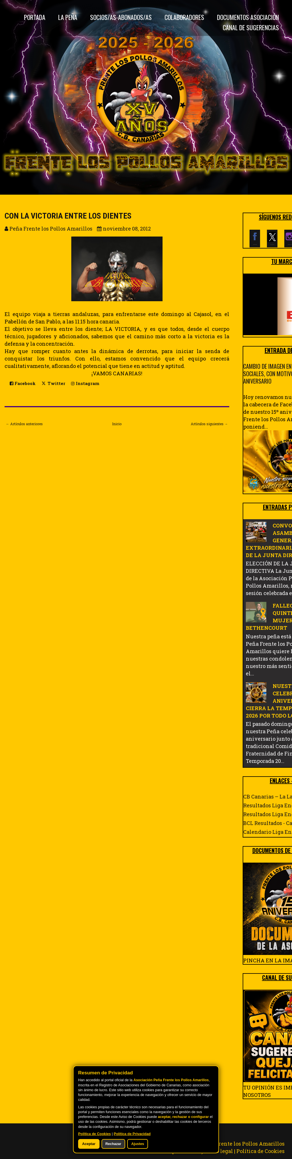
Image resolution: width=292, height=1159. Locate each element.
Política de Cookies (260, 1151)
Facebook (23, 383)
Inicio (116, 423)
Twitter (53, 383)
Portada (34, 17)
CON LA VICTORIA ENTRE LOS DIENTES (68, 216)
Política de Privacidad (132, 1134)
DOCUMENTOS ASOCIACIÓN (248, 17)
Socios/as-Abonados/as (121, 17)
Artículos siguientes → (209, 423)
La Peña (67, 17)
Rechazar (113, 1144)
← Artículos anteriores (24, 423)
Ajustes (137, 1144)
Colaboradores (184, 17)
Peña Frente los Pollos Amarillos (243, 1143)
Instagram (85, 383)
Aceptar (89, 1144)
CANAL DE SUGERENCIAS (251, 27)
